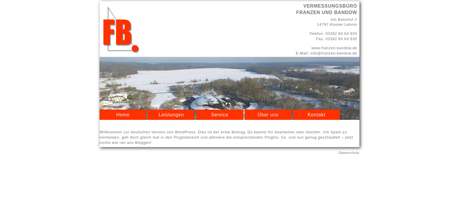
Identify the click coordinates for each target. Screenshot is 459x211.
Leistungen (171, 114)
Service (219, 114)
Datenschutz (349, 152)
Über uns (268, 114)
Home (123, 114)
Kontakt (316, 114)
